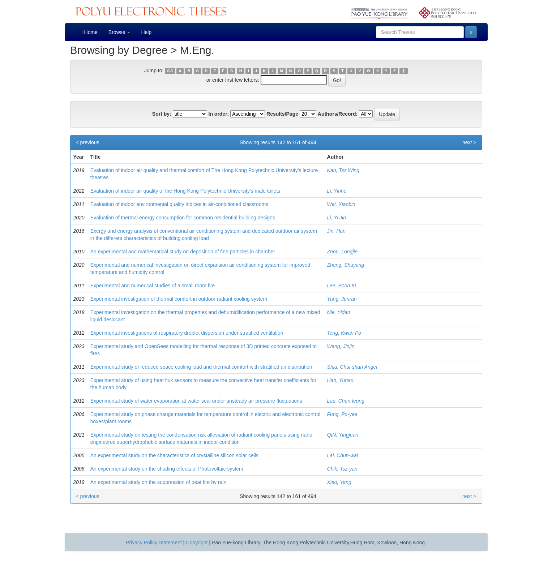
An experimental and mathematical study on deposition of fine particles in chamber (182, 251)
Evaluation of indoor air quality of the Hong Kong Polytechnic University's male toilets (185, 191)
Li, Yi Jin (336, 217)
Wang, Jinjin (341, 346)
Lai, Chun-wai (342, 455)
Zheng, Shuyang (345, 265)
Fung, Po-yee (342, 414)
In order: (219, 114)
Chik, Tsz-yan (342, 469)
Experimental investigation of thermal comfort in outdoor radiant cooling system (178, 299)
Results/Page (282, 114)
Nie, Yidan (338, 312)
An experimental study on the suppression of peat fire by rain (158, 482)
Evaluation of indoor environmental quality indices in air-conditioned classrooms (179, 204)
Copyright (197, 542)
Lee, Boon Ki (341, 285)
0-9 (170, 71)
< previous (87, 142)
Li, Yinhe (337, 191)
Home (89, 32)
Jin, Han (336, 231)
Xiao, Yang (339, 482)
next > (469, 142)
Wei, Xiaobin (341, 204)
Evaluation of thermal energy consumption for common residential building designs (182, 217)
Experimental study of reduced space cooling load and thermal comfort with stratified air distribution (201, 367)
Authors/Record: (338, 114)
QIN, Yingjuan (343, 435)
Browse (119, 32)
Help (146, 32)
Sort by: (161, 114)
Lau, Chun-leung (346, 401)
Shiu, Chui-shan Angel (352, 367)
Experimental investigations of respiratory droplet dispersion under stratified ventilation (186, 333)
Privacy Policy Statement (154, 542)
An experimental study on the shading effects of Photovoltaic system (166, 469)
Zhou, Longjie (342, 251)
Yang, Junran (342, 299)
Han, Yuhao (340, 380)
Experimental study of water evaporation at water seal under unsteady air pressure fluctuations (196, 401)
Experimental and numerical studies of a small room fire (152, 285)
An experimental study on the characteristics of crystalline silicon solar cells (174, 455)
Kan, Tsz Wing (343, 170)
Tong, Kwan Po (344, 333)
